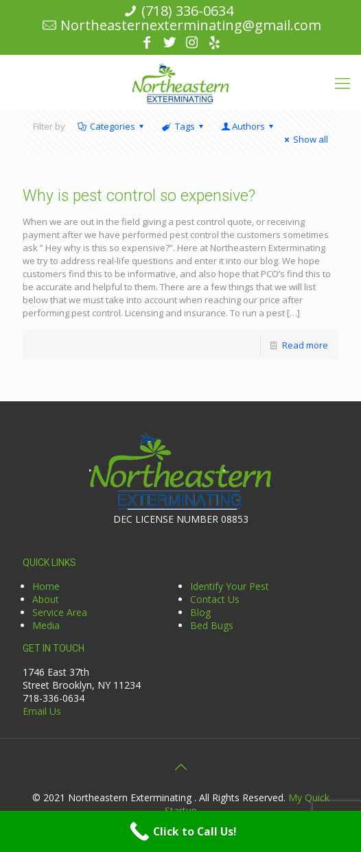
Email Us (42, 711)
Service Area (59, 612)
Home (46, 586)
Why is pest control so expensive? (139, 196)
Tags (183, 126)
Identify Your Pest (229, 586)
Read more (305, 345)
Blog (200, 612)
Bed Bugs (211, 625)
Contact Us (215, 599)
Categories (111, 126)
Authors (248, 126)
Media (46, 625)
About (45, 599)
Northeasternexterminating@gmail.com (190, 25)
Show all (304, 139)
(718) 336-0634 (187, 10)
